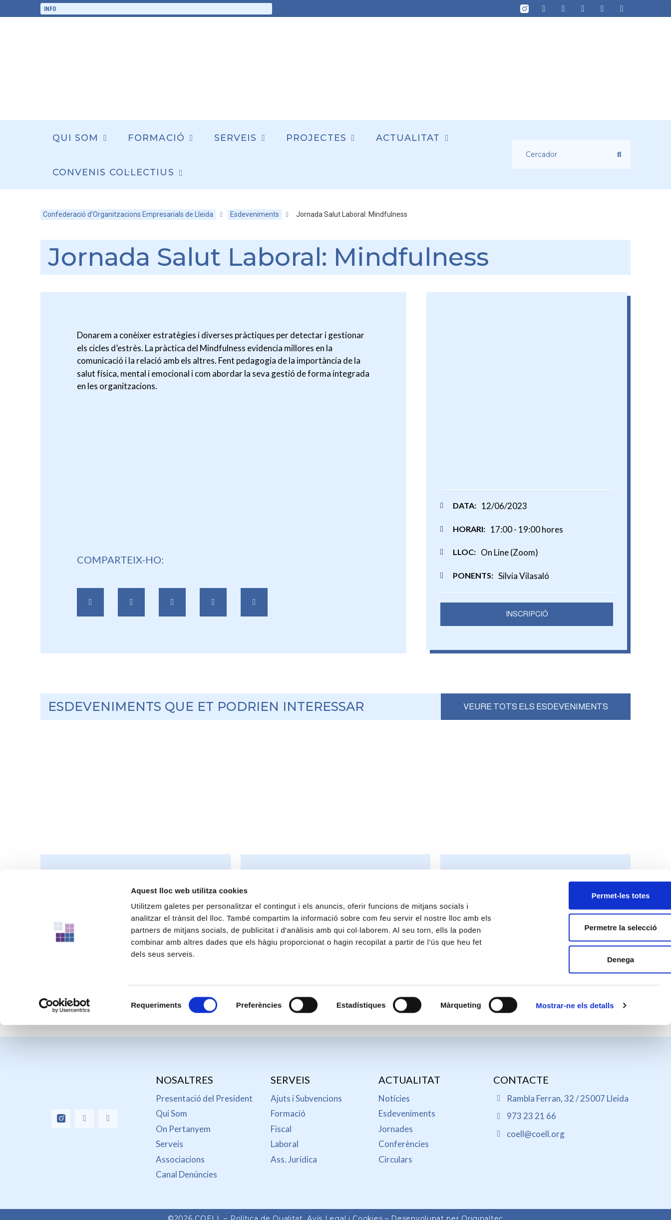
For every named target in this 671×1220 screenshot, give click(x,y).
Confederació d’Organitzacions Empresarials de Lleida (128, 214)
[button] (90, 605)
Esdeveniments (254, 214)
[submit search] (619, 154)
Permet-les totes (588, 760)
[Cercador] (564, 154)
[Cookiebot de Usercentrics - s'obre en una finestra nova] (64, 863)
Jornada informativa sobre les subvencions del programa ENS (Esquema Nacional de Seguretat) (335, 923)
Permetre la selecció (587, 792)
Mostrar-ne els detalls (575, 863)
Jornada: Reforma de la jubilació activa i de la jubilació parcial (536, 904)
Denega (587, 824)
